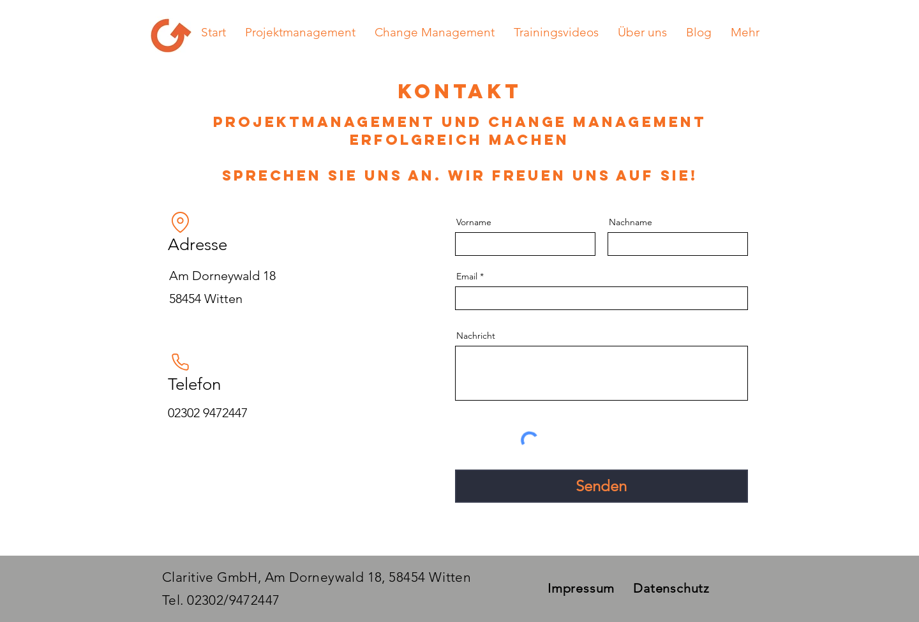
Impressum (581, 588)
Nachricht (475, 335)
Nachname (630, 222)
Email (466, 276)
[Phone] (180, 361)
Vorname (473, 222)
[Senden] (601, 486)
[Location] (180, 222)
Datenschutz (671, 588)
